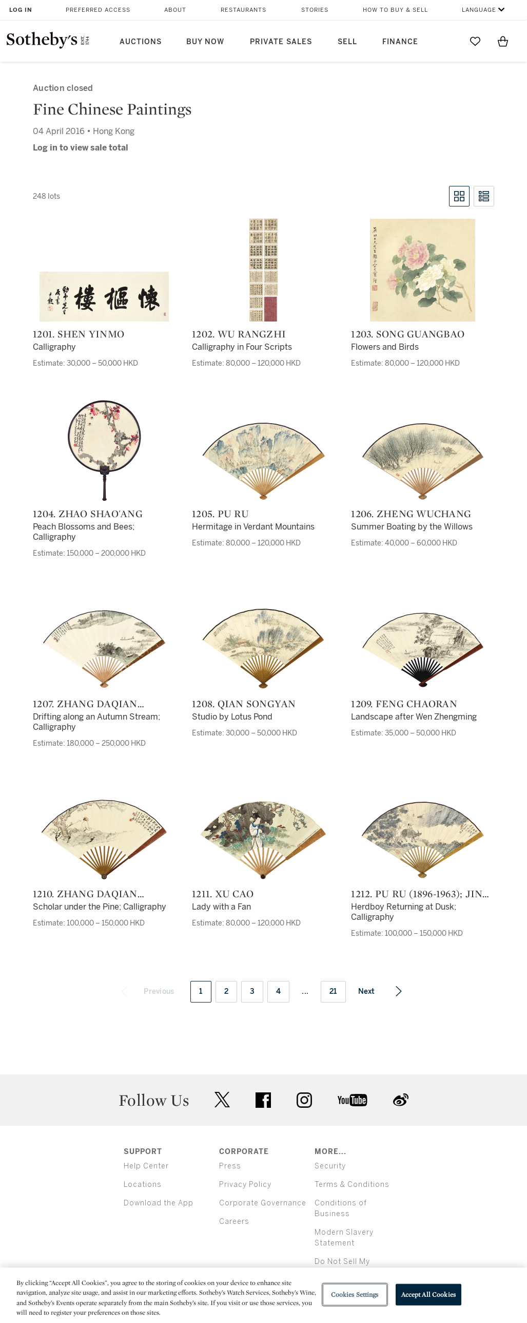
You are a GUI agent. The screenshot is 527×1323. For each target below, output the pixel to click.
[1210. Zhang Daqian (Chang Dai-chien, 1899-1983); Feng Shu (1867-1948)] (104, 840)
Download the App (158, 1203)
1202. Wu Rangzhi (239, 334)
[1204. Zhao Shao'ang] (104, 450)
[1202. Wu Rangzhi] (263, 270)
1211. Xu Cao (222, 893)
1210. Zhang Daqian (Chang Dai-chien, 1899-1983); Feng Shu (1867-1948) (100, 893)
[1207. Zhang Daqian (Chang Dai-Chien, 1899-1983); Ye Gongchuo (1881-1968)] (104, 649)
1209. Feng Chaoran (404, 703)
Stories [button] (314, 10)
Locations (143, 1184)
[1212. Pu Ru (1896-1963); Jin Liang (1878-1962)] (422, 839)
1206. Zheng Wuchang (411, 513)
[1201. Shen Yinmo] (104, 297)
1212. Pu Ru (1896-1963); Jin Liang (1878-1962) (416, 893)
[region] (263, 1295)
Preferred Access (98, 10)
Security (330, 1166)
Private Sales (281, 41)
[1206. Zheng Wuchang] (422, 460)
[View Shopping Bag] (503, 41)
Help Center (146, 1166)
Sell (347, 41)
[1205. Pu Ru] (263, 460)
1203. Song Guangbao (407, 334)
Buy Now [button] (205, 41)
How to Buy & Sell (395, 10)
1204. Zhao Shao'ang (88, 513)
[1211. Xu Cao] (263, 840)
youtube (352, 1100)
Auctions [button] (141, 41)
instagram (304, 1100)
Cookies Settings (355, 1294)
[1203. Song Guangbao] (422, 270)
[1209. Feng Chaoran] (422, 649)
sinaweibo (400, 1099)
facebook (263, 1100)
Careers (234, 1221)
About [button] (175, 10)
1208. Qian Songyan (244, 703)
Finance (400, 41)
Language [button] (479, 10)
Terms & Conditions (352, 1184)
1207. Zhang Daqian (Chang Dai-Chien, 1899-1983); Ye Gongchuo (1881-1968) (100, 703)
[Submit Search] (447, 41)
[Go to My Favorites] (475, 41)
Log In (20, 10)
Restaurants (243, 10)
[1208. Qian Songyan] (263, 648)
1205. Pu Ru (220, 513)
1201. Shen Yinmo (78, 334)
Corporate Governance (262, 1203)
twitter (222, 1100)
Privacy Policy (245, 1184)
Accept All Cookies (428, 1294)
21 (333, 991)
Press (230, 1166)
